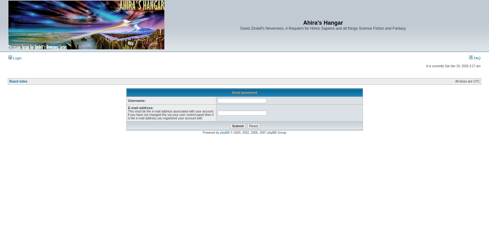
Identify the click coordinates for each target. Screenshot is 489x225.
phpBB (225, 132)
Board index (18, 81)
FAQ (475, 58)
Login (15, 58)
